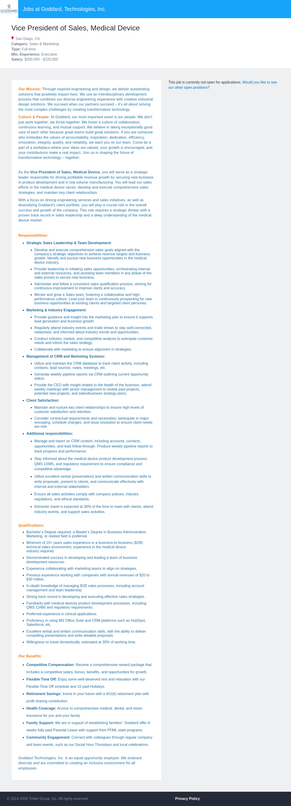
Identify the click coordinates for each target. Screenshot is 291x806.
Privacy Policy (187, 799)
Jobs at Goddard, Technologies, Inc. (64, 9)
